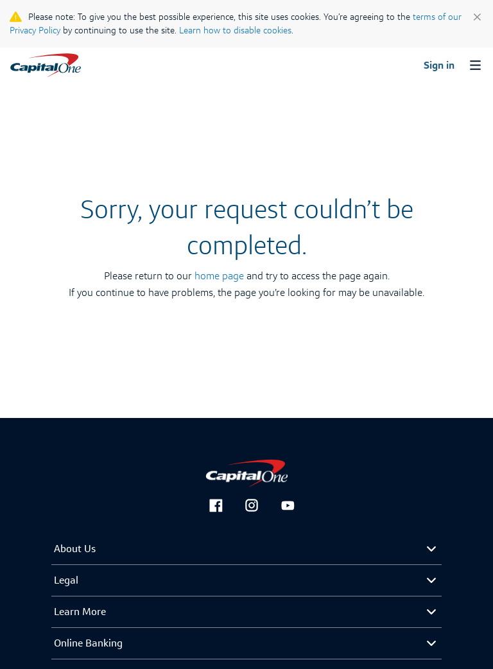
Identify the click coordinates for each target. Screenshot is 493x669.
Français (29, 51)
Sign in (439, 65)
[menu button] (473, 66)
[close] (477, 14)
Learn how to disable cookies (235, 30)
